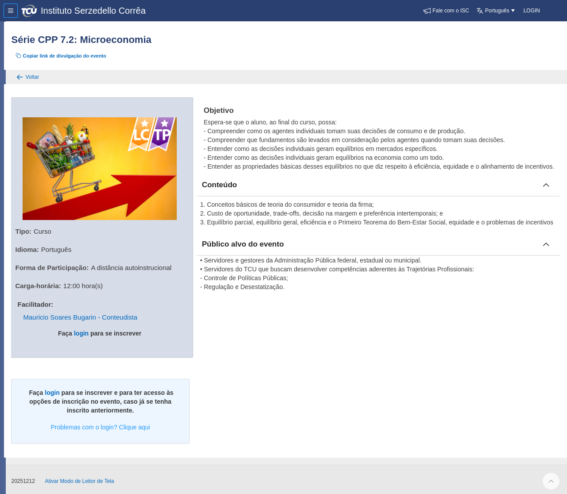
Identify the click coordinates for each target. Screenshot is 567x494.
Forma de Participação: (69, 264)
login (95, 330)
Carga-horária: (55, 282)
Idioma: (44, 246)
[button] (446, 11)
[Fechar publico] (546, 262)
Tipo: (40, 228)
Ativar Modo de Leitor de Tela (96, 478)
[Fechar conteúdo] (546, 194)
